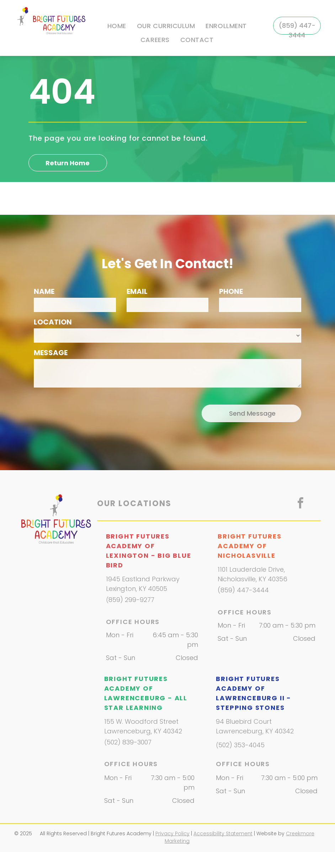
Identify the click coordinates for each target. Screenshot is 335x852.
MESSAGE (51, 353)
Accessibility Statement (222, 833)
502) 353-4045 (241, 745)
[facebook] (300, 504)
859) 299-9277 (131, 599)
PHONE (231, 291)
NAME (44, 291)
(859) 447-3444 (243, 590)
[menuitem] (117, 26)
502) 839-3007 (129, 742)
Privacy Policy (172, 833)
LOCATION (53, 322)
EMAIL (137, 291)
